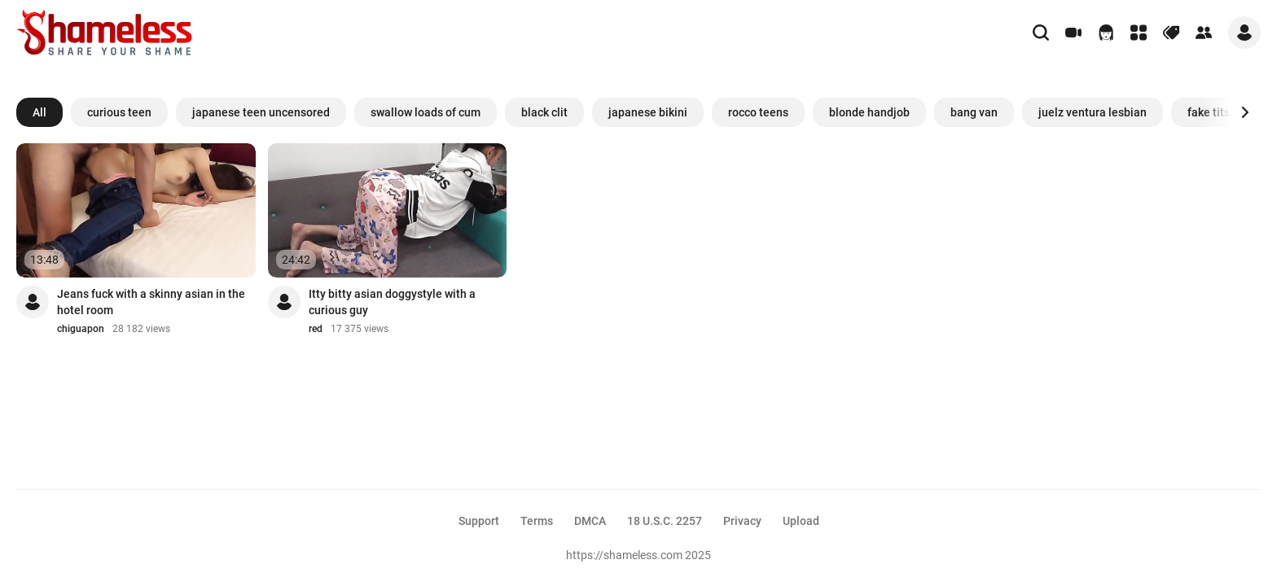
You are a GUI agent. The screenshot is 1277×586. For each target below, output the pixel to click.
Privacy (742, 520)
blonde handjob (869, 112)
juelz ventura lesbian (1092, 112)
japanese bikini (647, 112)
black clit (544, 112)
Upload (801, 520)
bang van (974, 112)
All (39, 112)
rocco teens (758, 112)
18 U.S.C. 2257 (664, 520)
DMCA (590, 520)
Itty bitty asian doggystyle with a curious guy (392, 302)
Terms (536, 520)
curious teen (119, 112)
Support (479, 520)
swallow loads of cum (426, 112)
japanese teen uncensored (261, 112)
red (316, 329)
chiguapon (80, 329)
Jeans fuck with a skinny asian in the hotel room (151, 302)
